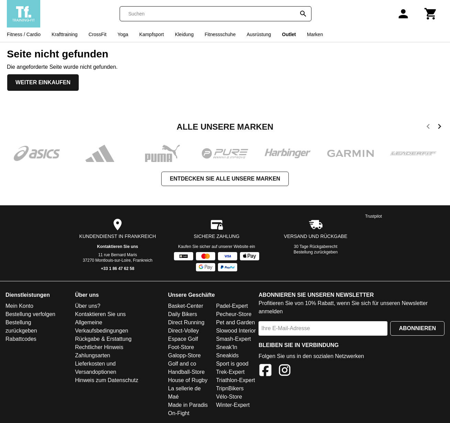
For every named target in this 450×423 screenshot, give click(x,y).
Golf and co (182, 364)
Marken (315, 34)
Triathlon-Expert (235, 380)
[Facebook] (265, 371)
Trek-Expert (230, 372)
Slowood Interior (236, 331)
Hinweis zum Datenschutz (106, 380)
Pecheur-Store (233, 314)
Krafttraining (64, 34)
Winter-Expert (233, 405)
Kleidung (184, 34)
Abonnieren (417, 328)
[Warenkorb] (431, 14)
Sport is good (232, 364)
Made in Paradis (188, 405)
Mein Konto (19, 306)
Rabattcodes (21, 339)
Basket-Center (185, 306)
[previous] (428, 127)
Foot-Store (181, 347)
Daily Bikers (182, 314)
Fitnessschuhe (220, 34)
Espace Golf (183, 339)
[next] (439, 127)
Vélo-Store (229, 397)
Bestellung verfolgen (30, 314)
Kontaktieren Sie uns (117, 246)
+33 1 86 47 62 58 (117, 268)
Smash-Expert (233, 339)
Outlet (289, 34)
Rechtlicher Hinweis (99, 347)
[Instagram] (285, 371)
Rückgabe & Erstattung (103, 339)
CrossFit (98, 34)
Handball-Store (186, 372)
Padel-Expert (232, 306)
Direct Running (186, 322)
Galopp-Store (184, 355)
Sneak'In (226, 347)
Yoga (123, 34)
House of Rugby (188, 380)
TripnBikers (229, 388)
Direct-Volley (183, 331)
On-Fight (178, 413)
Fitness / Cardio (24, 34)
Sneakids (227, 355)
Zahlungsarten (92, 355)
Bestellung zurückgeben (316, 252)
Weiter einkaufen (42, 82)
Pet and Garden (235, 322)
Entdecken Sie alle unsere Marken (225, 179)
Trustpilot (373, 216)
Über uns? (87, 306)
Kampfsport (151, 34)
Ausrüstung (258, 34)
